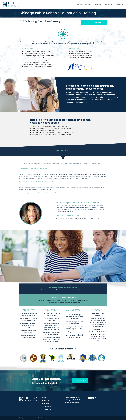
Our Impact (108, 4)
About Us (79, 4)
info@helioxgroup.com (72, 402)
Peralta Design (43, 418)
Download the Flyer (93, 22)
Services (88, 4)
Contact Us (119, 4)
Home (45, 398)
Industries (98, 4)
